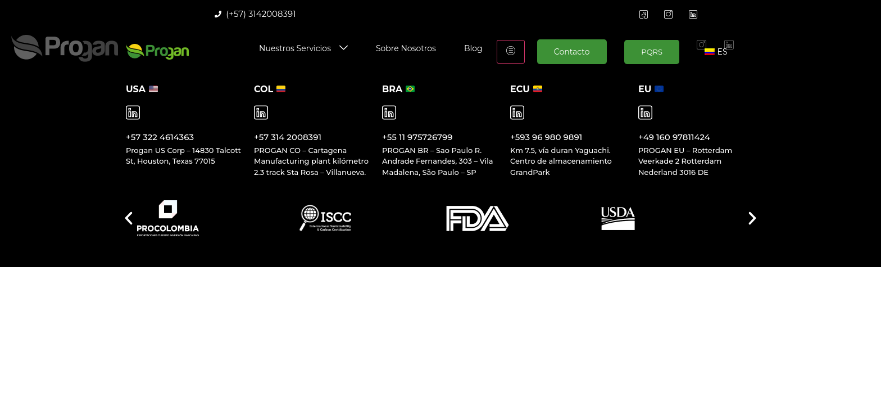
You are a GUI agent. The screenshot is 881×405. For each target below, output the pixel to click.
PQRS (651, 51)
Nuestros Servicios (303, 48)
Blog (473, 48)
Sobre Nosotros (406, 48)
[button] (128, 218)
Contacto (572, 52)
